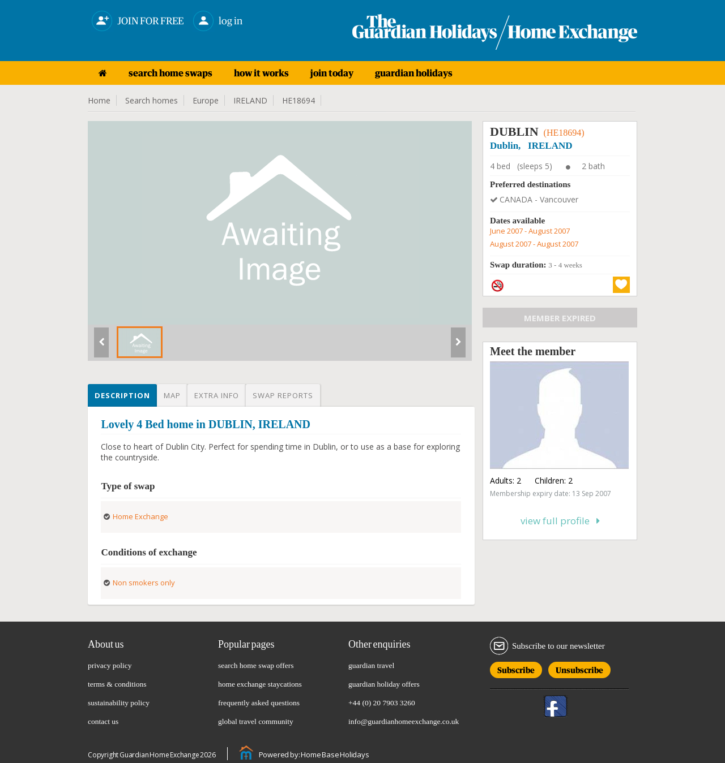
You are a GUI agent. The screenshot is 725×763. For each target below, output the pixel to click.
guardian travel (371, 665)
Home (99, 100)
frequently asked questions (259, 703)
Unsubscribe (579, 668)
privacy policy (110, 665)
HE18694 (298, 100)
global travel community (255, 721)
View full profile (560, 520)
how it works (261, 73)
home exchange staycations (260, 684)
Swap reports (283, 395)
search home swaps (170, 73)
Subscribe (516, 668)
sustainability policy (119, 703)
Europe (206, 100)
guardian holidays (414, 73)
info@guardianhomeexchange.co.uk (403, 721)
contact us (103, 721)
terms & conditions (117, 684)
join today (331, 73)
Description (122, 395)
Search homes (151, 100)
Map (172, 395)
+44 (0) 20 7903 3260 (381, 703)
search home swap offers (256, 665)
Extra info (216, 395)
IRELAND (250, 100)
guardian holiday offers (384, 684)
